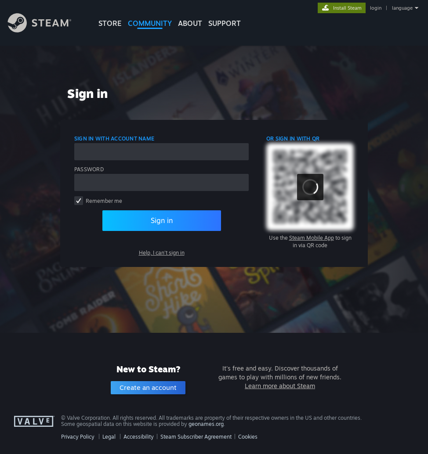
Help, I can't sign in (162, 252)
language (402, 8)
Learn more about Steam (280, 385)
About (190, 23)
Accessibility (138, 436)
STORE (110, 23)
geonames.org (206, 424)
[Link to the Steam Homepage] (46, 30)
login (375, 8)
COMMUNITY (150, 23)
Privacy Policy (77, 436)
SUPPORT (224, 23)
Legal (109, 436)
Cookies (248, 436)
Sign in (162, 220)
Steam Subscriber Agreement (196, 436)
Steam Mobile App (311, 237)
